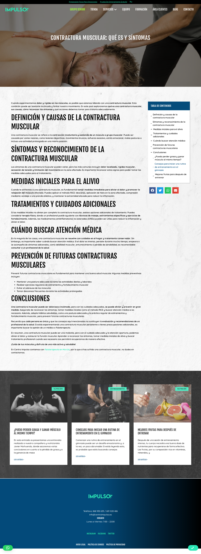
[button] (152, 190)
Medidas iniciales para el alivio (168, 128)
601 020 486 (112, 511)
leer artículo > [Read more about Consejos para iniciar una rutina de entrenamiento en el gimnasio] (81, 455)
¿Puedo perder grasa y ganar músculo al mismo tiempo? (169, 158)
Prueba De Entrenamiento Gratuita (113, 2)
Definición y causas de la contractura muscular (165, 116)
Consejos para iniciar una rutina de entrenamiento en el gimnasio (170, 166)
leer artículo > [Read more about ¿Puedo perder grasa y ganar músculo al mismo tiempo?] (19, 459)
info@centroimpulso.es (100, 514)
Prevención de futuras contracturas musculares (165, 146)
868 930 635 (98, 511)
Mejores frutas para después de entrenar (170, 176)
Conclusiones (159, 152)
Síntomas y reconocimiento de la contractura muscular (169, 123)
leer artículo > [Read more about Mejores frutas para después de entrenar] (143, 459)
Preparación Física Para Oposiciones (83, 2)
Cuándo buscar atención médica (169, 140)
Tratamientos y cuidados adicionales (165, 135)
